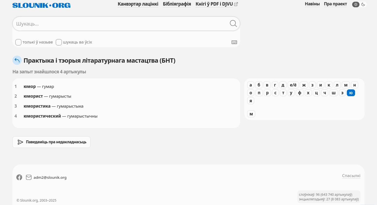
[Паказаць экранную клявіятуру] (234, 42)
